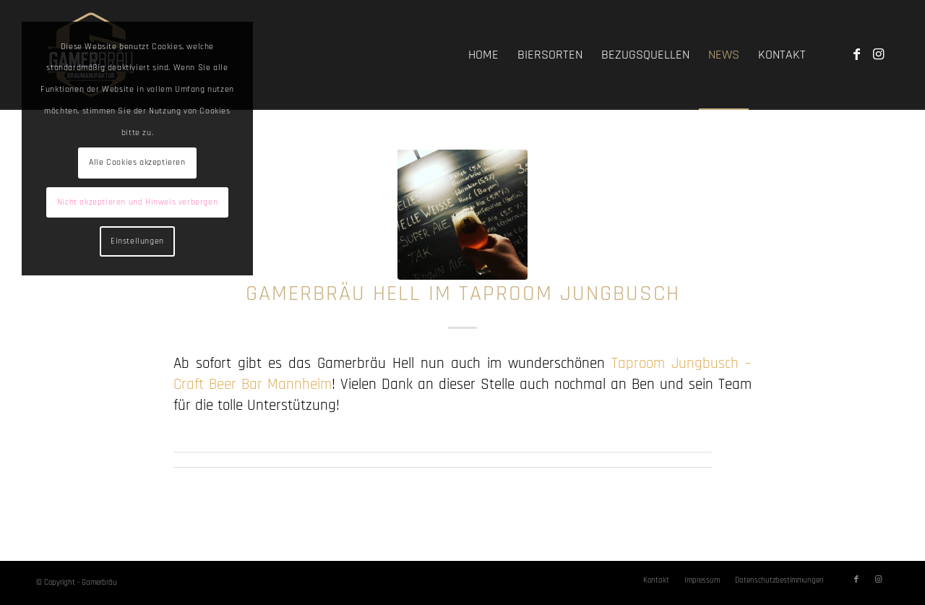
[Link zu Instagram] (878, 54)
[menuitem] (483, 55)
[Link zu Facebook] (856, 54)
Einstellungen (137, 241)
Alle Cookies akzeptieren (137, 162)
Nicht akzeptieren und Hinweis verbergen (137, 202)
